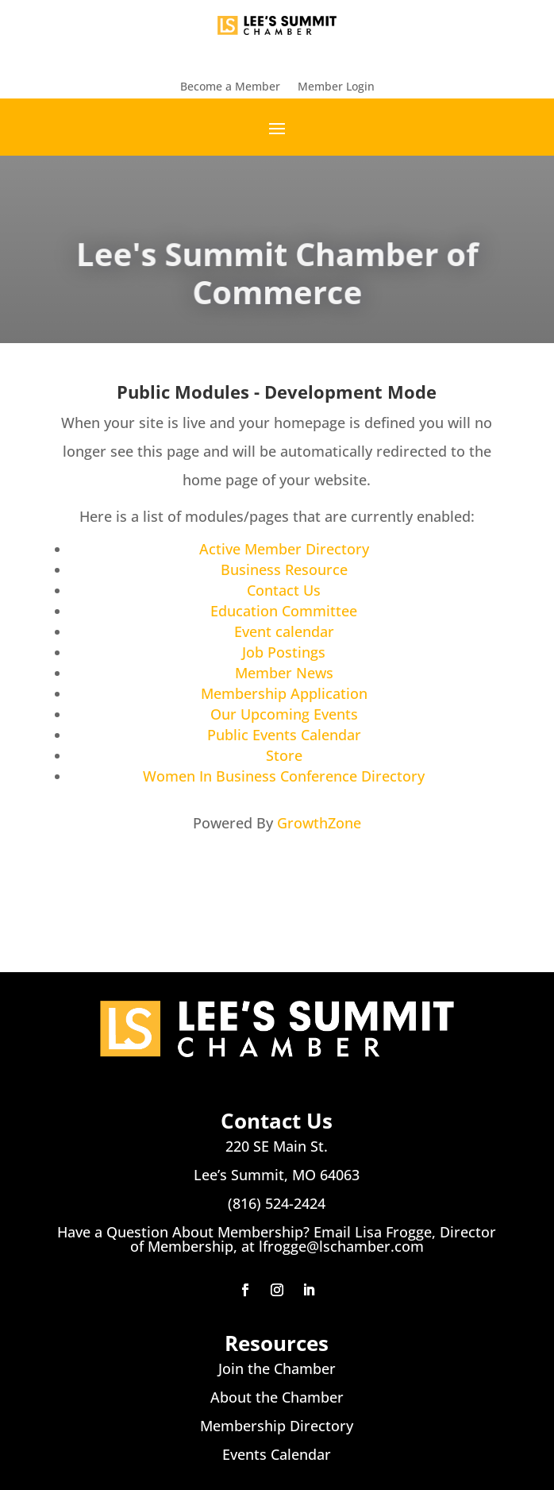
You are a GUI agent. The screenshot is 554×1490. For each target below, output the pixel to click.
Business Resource (284, 569)
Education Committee (283, 610)
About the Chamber (277, 1397)
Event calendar (284, 631)
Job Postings (283, 652)
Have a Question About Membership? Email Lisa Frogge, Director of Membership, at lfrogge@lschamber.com (276, 1239)
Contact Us (284, 590)
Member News (284, 672)
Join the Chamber (277, 1368)
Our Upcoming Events (284, 714)
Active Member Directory (284, 548)
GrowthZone (319, 822)
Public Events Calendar (284, 734)
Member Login (336, 87)
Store (284, 755)
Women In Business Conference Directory (284, 776)
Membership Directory (276, 1425)
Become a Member (230, 87)
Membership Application (284, 693)
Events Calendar (276, 1454)
